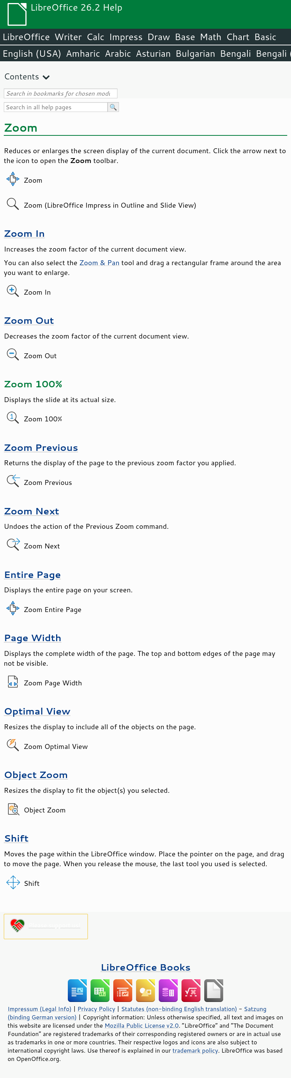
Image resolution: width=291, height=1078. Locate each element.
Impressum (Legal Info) (40, 1009)
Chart (237, 36)
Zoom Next (31, 510)
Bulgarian (195, 53)
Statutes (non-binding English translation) (179, 1009)
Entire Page (32, 574)
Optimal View (37, 711)
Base (185, 36)
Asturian (153, 53)
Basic (265, 36)
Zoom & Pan (99, 262)
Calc (95, 36)
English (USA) (31, 53)
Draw (158, 36)
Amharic (83, 53)
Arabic (118, 53)
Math (211, 36)
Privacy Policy (96, 1009)
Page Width (32, 637)
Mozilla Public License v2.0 (142, 1025)
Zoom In (24, 233)
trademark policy (195, 1050)
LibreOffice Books (145, 967)
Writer (67, 36)
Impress (126, 36)
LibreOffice (26, 36)
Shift (16, 838)
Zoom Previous (41, 447)
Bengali (235, 53)
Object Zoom (36, 774)
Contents (21, 76)
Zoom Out (29, 320)
